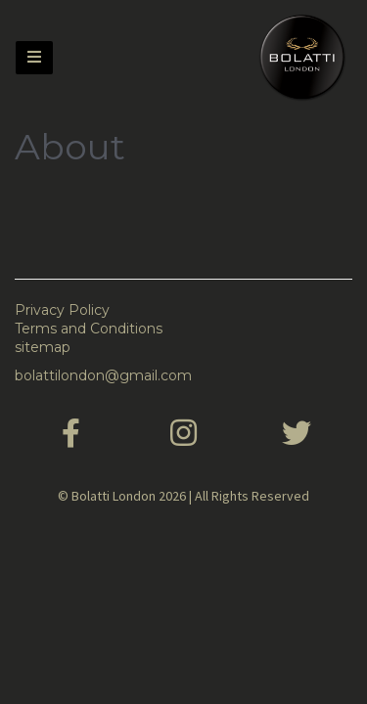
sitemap (42, 347)
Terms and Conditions (88, 328)
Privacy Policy (62, 310)
